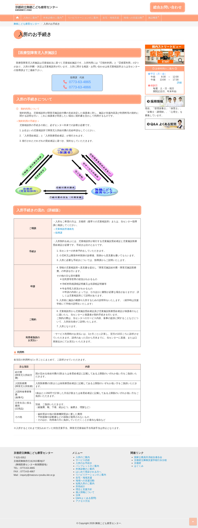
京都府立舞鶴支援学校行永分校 (150, 460)
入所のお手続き (84, 463)
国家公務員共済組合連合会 (148, 457)
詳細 (179, 82)
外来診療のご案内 (53, 17)
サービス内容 (83, 460)
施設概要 (153, 17)
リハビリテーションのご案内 (83, 17)
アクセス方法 (83, 501)
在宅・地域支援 (111, 17)
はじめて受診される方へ (88, 472)
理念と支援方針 (84, 489)
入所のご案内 (31, 17)
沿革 (78, 495)
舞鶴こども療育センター (26, 24)
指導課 (58, 232)
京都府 (137, 463)
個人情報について (85, 492)
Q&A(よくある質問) (86, 498)
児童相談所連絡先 (64, 229)
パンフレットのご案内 (87, 466)
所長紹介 (80, 486)
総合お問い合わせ (167, 7)
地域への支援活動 (134, 17)
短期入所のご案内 (85, 483)
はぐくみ (138, 466)
